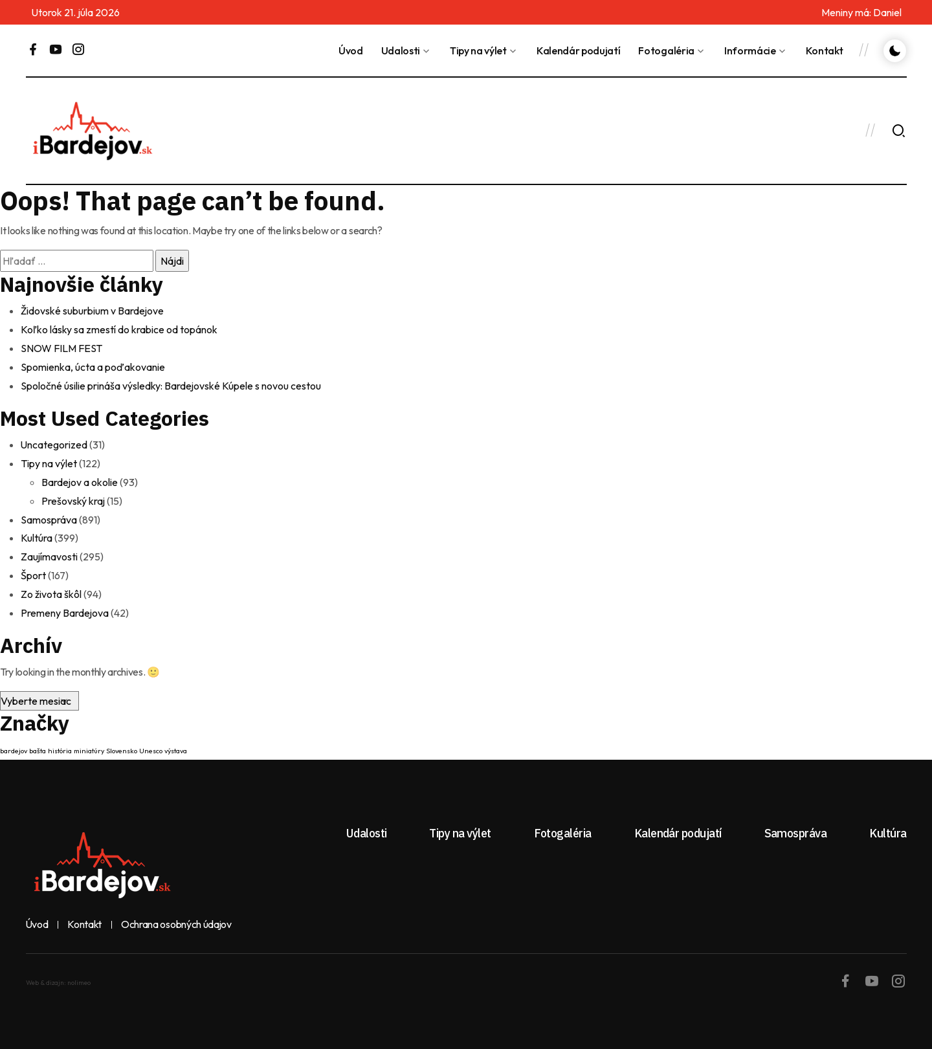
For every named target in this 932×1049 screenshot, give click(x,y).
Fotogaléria (666, 50)
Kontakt (824, 50)
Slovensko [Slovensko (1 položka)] (121, 742)
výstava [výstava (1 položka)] (175, 742)
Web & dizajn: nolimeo (58, 975)
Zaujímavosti (49, 550)
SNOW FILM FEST (61, 346)
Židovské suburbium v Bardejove (92, 310)
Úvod (350, 50)
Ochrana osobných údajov (177, 917)
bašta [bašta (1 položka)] (37, 742)
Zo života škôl (51, 586)
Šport (33, 568)
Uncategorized (54, 442)
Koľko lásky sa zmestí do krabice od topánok (119, 328)
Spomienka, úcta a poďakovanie (93, 365)
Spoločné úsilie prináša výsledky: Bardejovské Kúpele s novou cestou (171, 383)
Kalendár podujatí (579, 50)
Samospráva (49, 514)
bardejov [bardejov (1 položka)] (13, 742)
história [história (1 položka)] (60, 742)
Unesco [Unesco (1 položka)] (150, 742)
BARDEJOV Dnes (619, 130)
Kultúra (36, 532)
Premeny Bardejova (65, 605)
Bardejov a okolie (79, 478)
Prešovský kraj (73, 496)
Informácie (750, 50)
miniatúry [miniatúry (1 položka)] (89, 742)
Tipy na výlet (478, 50)
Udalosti (400, 50)
